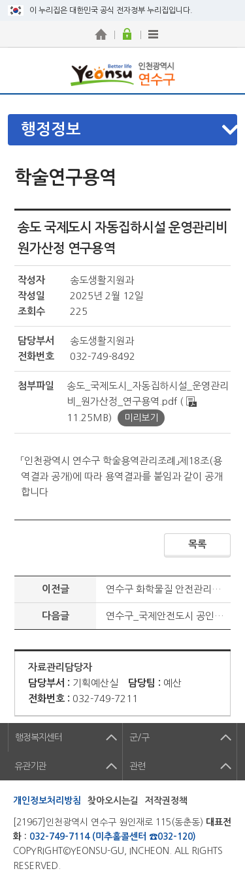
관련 (137, 766)
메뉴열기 (129, 129)
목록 (197, 544)
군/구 (139, 737)
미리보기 (141, 417)
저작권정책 (166, 800)
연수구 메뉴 (222, 70)
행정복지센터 (38, 737)
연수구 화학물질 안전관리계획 (168, 589)
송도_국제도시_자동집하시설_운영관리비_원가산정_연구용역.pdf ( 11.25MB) (148, 401)
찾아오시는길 (113, 800)
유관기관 (30, 766)
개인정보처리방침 (47, 800)
